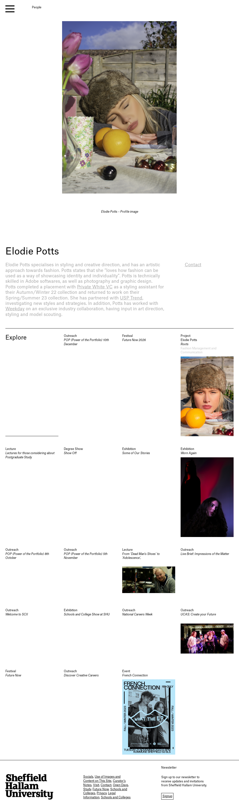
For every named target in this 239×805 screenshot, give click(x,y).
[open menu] (9, 8)
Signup (167, 796)
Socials (88, 776)
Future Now (101, 789)
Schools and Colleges (116, 797)
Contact (106, 785)
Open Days (120, 785)
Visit (96, 785)
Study (87, 789)
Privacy (101, 793)
